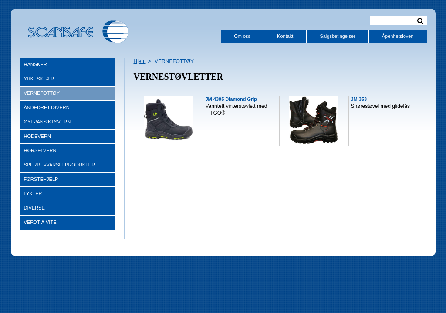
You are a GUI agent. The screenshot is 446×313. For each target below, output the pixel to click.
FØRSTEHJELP (41, 179)
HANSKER (35, 64)
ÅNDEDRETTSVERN (47, 107)
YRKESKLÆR (39, 78)
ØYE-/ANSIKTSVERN (47, 121)
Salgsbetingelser (337, 36)
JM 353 (359, 99)
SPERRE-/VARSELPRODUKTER (59, 164)
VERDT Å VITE (40, 222)
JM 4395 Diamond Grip (231, 99)
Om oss (242, 36)
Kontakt (285, 36)
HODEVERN (37, 136)
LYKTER (33, 193)
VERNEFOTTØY (42, 93)
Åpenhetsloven (398, 36)
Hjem (140, 61)
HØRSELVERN (40, 150)
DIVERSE (34, 207)
